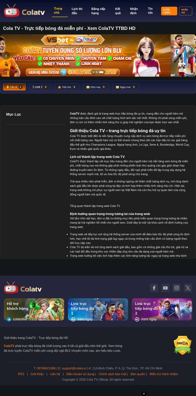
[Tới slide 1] (93, 72)
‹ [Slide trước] (6, 55)
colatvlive (17, 319)
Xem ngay (82, 319)
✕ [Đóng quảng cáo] (144, 393)
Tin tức (150, 10)
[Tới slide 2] (97, 72)
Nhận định (134, 11)
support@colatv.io (74, 368)
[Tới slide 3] (101, 72)
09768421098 (46, 368)
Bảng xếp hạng (98, 11)
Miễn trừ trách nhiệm (164, 374)
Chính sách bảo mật (112, 374)
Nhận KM (184, 11)
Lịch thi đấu (77, 11)
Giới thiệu (37, 374)
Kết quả (118, 11)
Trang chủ (58, 10)
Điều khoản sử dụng (80, 374)
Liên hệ (55, 374)
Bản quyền (138, 374)
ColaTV (9, 346)
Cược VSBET (167, 11)
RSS (21, 374)
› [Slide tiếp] (190, 55)
